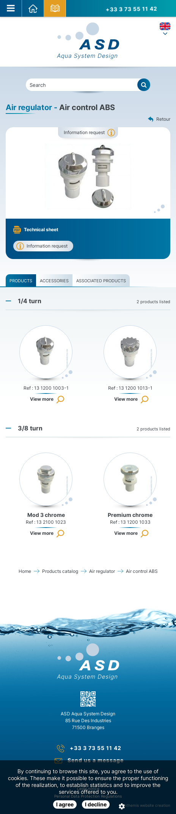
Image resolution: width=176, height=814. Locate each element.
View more (41, 399)
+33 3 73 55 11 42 (131, 8)
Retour (159, 119)
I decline (96, 804)
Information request (84, 132)
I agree (65, 804)
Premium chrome (130, 515)
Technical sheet (41, 229)
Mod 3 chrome (46, 515)
